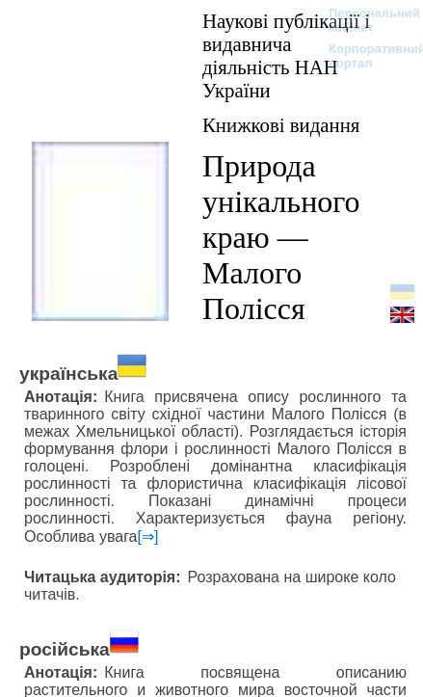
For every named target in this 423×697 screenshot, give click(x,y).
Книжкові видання (280, 125)
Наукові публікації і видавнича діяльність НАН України (286, 55)
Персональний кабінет (365, 20)
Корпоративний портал (365, 55)
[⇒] (148, 536)
